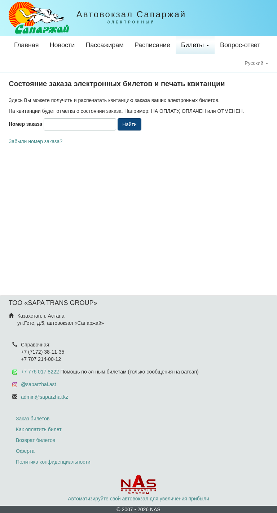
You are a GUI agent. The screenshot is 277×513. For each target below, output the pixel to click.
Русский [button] (256, 63)
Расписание (152, 45)
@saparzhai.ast (38, 384)
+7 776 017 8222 (40, 372)
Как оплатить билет (39, 429)
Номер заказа (25, 124)
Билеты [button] (195, 45)
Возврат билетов (35, 440)
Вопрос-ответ (240, 45)
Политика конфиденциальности (53, 462)
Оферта (25, 451)
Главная (26, 45)
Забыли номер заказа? (35, 141)
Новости (62, 45)
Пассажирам (104, 45)
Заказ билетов (32, 418)
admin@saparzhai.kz (44, 397)
